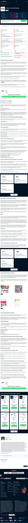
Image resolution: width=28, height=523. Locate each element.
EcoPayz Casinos (17, 179)
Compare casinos (3, 346)
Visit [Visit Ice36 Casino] (14, 407)
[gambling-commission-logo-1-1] (2, 520)
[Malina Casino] (11, 414)
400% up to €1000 (23, 422)
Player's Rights (15, 487)
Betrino (24, 396)
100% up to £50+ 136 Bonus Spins (14, 405)
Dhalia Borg (6, 455)
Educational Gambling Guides (16, 486)
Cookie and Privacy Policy (10, 487)
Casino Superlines (23, 414)
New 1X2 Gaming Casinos (5, 254)
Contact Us (2, 490)
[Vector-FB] (26, 478)
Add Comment (25, 466)
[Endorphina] (7, 261)
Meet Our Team (3, 486)
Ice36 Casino (15, 396)
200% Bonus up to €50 (23, 405)
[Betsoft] (20, 251)
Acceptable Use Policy (10, 492)
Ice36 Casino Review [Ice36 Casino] (13, 399)
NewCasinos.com (2, 3)
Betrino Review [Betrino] (22, 399)
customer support (11, 326)
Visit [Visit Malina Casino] (14, 425)
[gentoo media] (7, 520)
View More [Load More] (14, 194)
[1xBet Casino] (2, 414)
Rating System (9, 485)
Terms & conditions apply (4, 22)
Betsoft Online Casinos (18, 254)
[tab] (1, 308)
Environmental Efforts (4, 495)
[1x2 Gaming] (7, 251)
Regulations (15, 490)
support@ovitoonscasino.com (13, 334)
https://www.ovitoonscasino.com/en (6, 36)
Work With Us (2, 489)
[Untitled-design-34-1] (19, 518)
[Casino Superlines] (20, 414)
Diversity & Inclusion (3, 493)
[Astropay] (7, 176)
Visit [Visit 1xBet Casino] (5, 425)
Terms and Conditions (10, 489)
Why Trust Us (2, 487)
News (14, 493)
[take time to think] (24, 518)
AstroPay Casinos (4, 179)
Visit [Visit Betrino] (23, 407)
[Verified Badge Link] (10, 518)
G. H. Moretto (7, 437)
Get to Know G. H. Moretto (5, 453)
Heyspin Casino (5, 397)
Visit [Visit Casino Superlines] (23, 425)
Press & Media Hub (3, 492)
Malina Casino (15, 414)
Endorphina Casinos (4, 263)
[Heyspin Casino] (2, 397)
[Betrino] (20, 397)
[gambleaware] (15, 518)
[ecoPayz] (20, 176)
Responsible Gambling (16, 483)
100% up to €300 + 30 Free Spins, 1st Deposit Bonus (5, 423)
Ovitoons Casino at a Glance (5, 25)
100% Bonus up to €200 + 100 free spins (5, 405)
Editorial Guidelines (10, 483)
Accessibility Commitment (4, 497)
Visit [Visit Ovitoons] (14, 96)
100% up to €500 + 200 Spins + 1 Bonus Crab (14, 423)
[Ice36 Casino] (11, 397)
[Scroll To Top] (0, 475)
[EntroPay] (7, 186)
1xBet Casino (6, 413)
